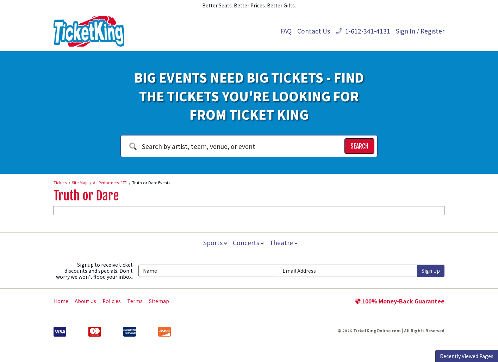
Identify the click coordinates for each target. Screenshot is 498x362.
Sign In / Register (420, 30)
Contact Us (313, 30)
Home (61, 300)
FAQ (286, 30)
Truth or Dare (86, 196)
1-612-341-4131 (363, 30)
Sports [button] (214, 242)
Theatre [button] (284, 242)
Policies (111, 300)
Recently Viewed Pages (466, 356)
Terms (135, 300)
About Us (85, 300)
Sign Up (431, 270)
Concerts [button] (248, 242)
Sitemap (159, 300)
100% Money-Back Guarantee (399, 301)
